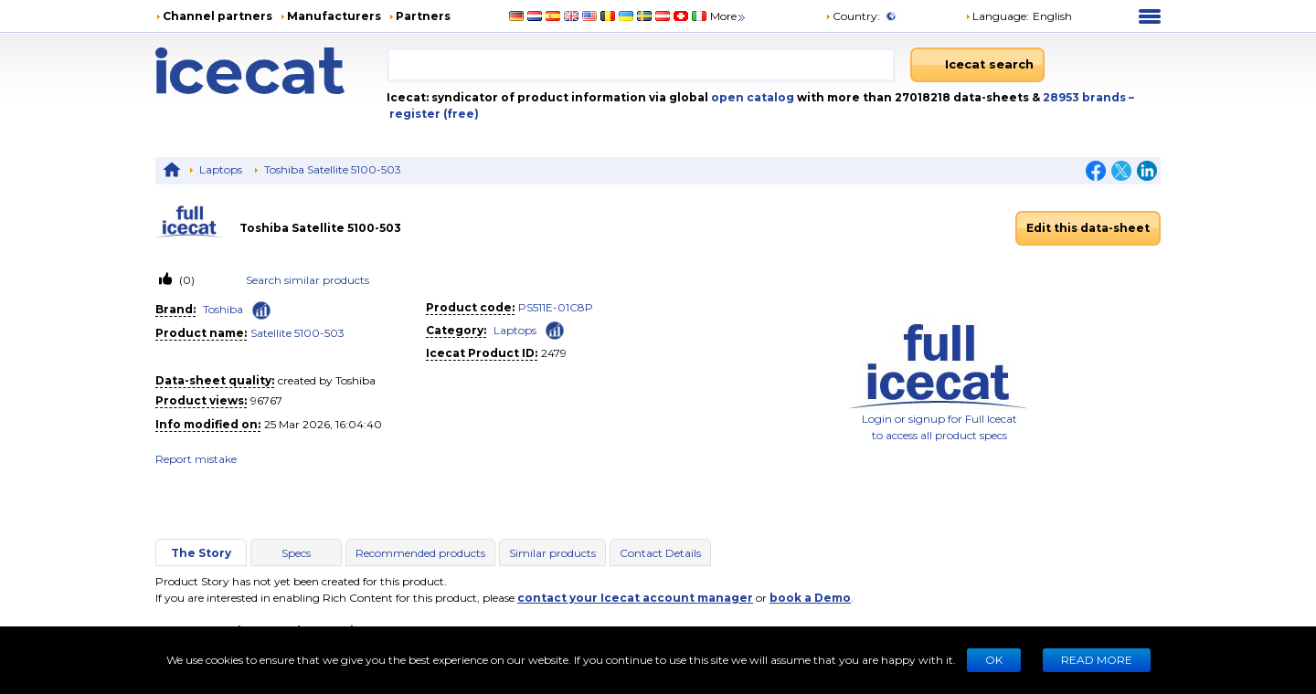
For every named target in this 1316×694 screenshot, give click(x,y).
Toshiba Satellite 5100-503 (332, 169)
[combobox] (641, 64)
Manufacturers (334, 16)
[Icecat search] (977, 64)
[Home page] (271, 70)
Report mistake (196, 459)
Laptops (220, 169)
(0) (185, 280)
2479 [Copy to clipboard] (554, 353)
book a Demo (810, 598)
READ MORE (1096, 660)
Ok (994, 660)
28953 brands (1086, 97)
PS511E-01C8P (555, 307)
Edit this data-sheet (1088, 228)
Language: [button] (997, 16)
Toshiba (223, 309)
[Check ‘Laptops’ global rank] (555, 329)
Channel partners (217, 16)
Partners (423, 16)
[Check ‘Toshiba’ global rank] (261, 310)
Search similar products (307, 280)
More (729, 16)
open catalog (751, 97)
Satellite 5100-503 (297, 333)
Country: (852, 16)
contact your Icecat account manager (635, 598)
